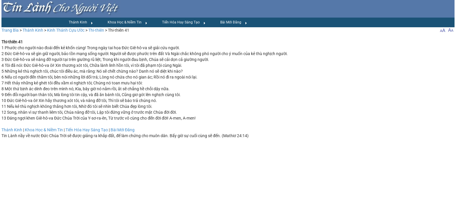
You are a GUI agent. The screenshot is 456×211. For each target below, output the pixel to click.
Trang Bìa (10, 30)
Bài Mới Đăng (233, 22)
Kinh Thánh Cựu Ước (66, 30)
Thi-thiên (96, 30)
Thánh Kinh (81, 22)
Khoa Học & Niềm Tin (127, 22)
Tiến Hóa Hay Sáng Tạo (184, 22)
